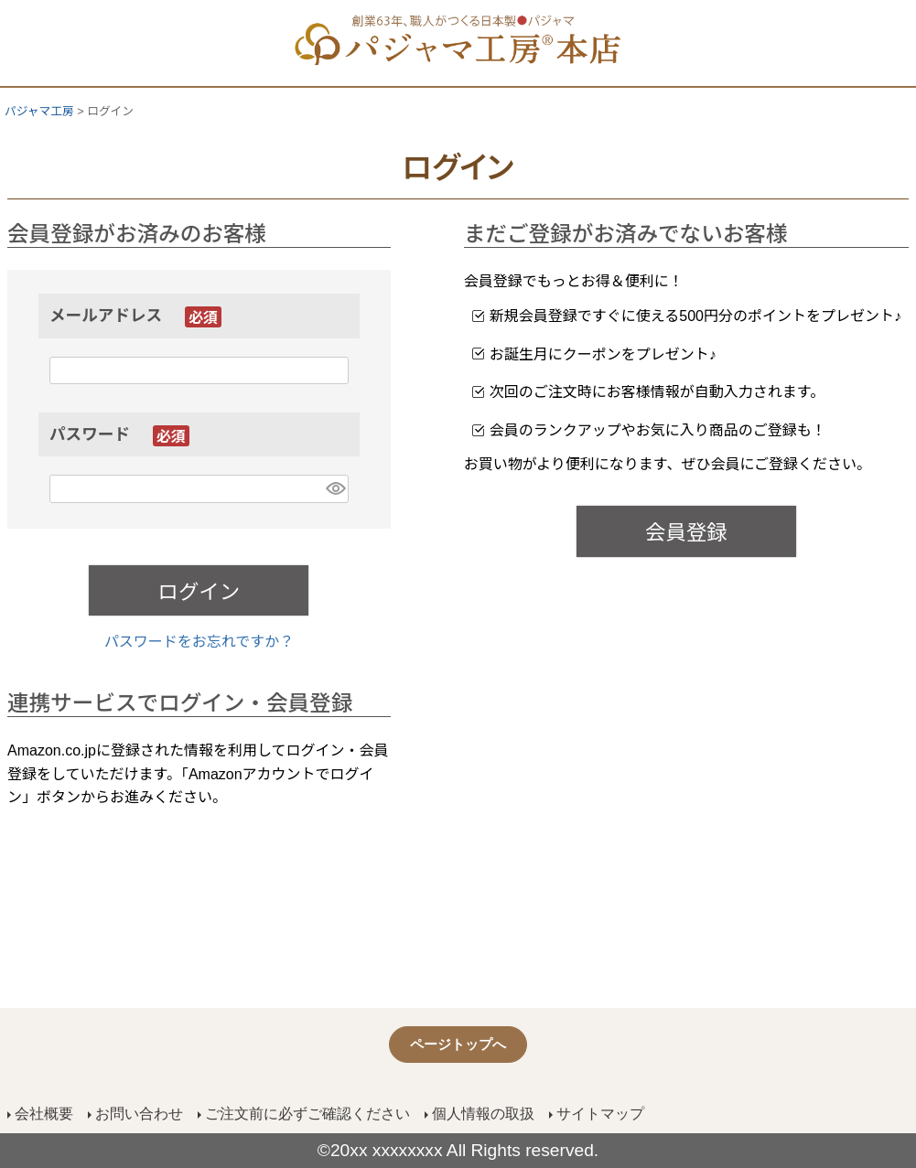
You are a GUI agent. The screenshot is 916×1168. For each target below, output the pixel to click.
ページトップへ (458, 1044)
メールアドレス (135, 315)
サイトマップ (600, 1113)
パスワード (119, 434)
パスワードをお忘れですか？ (199, 641)
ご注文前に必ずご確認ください (307, 1113)
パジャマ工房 (39, 111)
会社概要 (44, 1113)
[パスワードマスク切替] (334, 489)
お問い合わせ (139, 1113)
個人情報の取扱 (483, 1113)
